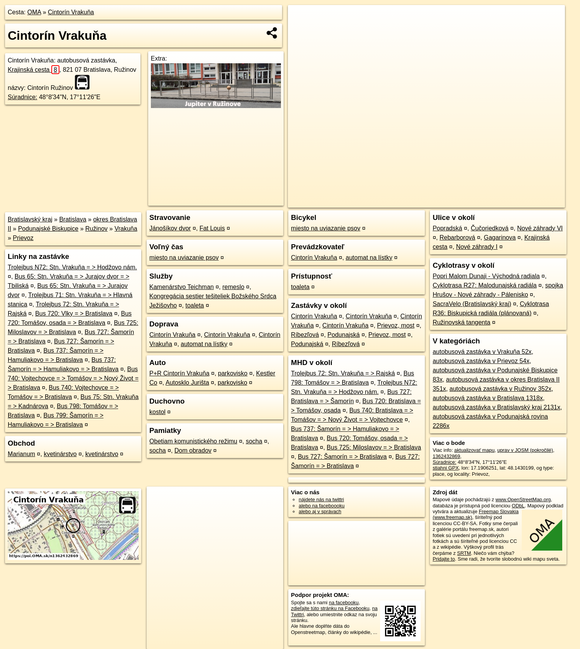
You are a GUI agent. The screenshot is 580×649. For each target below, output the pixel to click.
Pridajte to (444, 559)
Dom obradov (192, 450)
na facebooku (343, 602)
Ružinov (96, 228)
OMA (34, 12)
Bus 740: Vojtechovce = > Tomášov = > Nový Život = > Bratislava (73, 378)
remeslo (233, 287)
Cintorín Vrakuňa (71, 12)
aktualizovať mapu (474, 450)
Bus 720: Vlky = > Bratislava (73, 313)
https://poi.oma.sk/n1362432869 (530, 201)
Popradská (447, 228)
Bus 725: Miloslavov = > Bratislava (374, 447)
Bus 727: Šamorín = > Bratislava (342, 456)
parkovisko (232, 373)
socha (254, 441)
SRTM (464, 553)
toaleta (194, 305)
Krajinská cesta (33, 69)
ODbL (518, 506)
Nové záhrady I (477, 246)
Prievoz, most (395, 325)
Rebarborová (457, 237)
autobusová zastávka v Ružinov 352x (500, 388)
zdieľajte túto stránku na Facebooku (330, 608)
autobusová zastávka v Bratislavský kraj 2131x (496, 407)
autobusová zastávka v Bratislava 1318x (488, 398)
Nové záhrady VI (540, 228)
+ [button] (300, 18)
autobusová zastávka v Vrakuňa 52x (482, 351)
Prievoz (23, 238)
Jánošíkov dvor (170, 228)
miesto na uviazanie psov (184, 257)
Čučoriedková (490, 228)
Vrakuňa (126, 228)
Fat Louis (212, 228)
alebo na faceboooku (322, 506)
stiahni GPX (446, 468)
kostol (157, 412)
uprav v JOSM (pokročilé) (525, 450)
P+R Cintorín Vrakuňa (179, 373)
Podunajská (344, 334)
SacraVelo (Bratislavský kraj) (472, 304)
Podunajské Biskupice (48, 228)
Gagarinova (500, 237)
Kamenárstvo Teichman (181, 287)
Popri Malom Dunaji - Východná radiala (486, 276)
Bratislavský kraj (30, 219)
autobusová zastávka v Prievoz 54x (481, 361)
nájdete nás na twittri (321, 499)
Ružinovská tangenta (461, 322)
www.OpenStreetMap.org (523, 499)
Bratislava (72, 219)
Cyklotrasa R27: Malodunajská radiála (484, 285)
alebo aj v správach (320, 511)
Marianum (21, 454)
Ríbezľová (305, 334)
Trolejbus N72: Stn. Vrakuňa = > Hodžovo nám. (72, 267)
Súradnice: (22, 97)
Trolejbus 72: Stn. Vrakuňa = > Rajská (343, 373)
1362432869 (446, 456)
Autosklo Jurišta (187, 382)
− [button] (300, 30)
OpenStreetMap (432, 201)
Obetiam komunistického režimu (193, 441)
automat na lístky (204, 344)
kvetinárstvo (60, 454)
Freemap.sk (471, 201)
